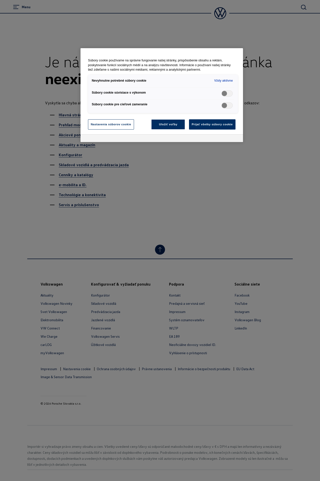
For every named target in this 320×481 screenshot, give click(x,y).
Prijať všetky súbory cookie (212, 124)
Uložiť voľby (168, 124)
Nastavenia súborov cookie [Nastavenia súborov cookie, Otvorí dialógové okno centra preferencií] (111, 124)
